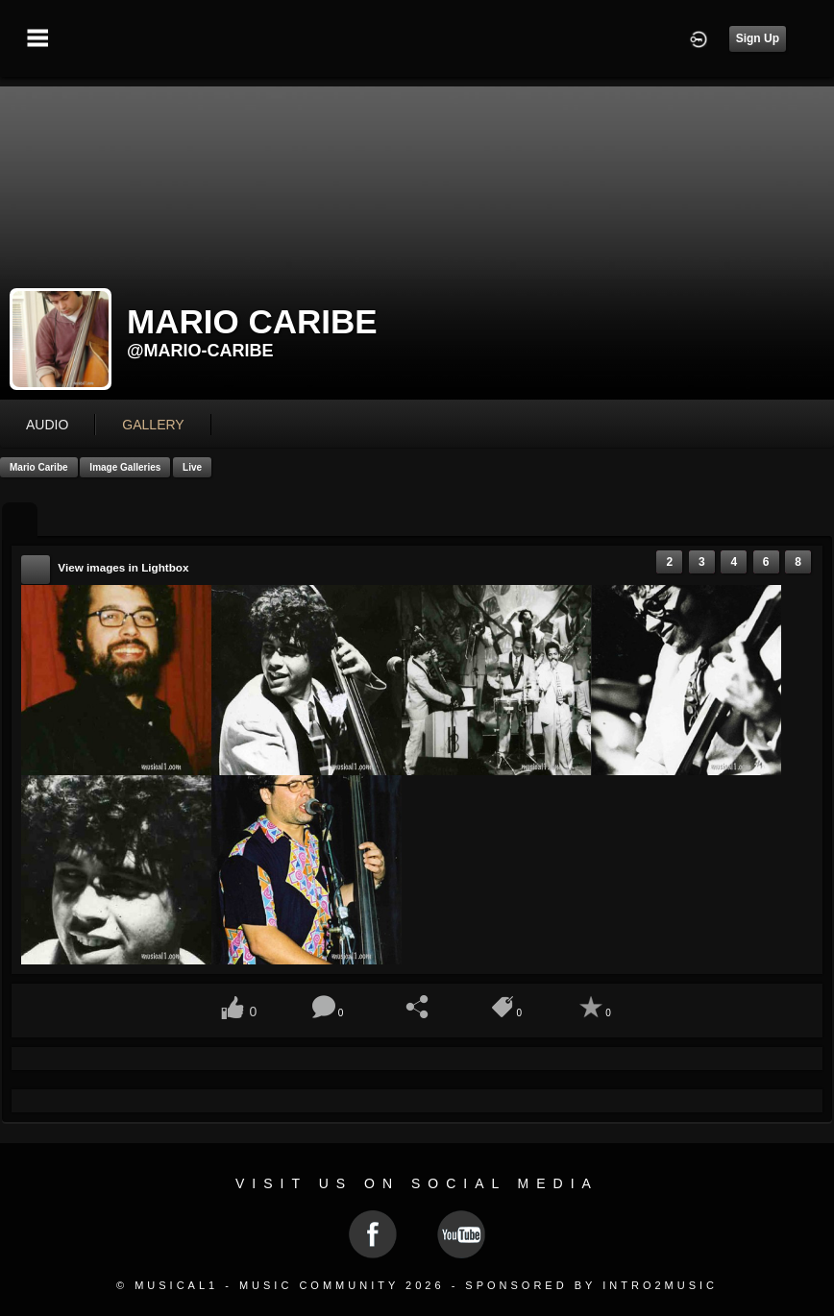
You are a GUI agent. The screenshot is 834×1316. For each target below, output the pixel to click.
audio (47, 424)
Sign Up (757, 38)
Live (192, 467)
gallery (153, 424)
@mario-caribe (200, 350)
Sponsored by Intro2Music (591, 1285)
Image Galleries (124, 467)
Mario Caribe (39, 467)
